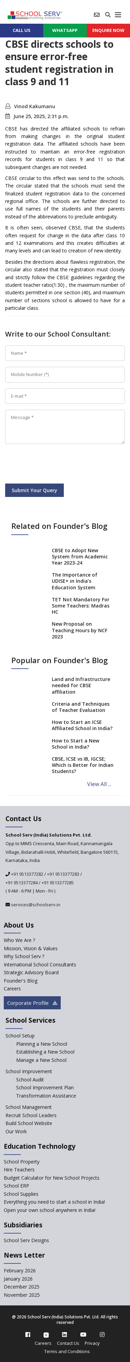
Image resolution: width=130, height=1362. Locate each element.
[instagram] (102, 1334)
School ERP (16, 1185)
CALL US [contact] (22, 30)
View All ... (99, 784)
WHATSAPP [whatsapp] (65, 30)
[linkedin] (64, 1334)
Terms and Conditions (67, 1351)
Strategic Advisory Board (31, 972)
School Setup (20, 1035)
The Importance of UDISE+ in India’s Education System (74, 580)
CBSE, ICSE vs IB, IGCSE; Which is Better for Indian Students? (83, 765)
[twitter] (46, 1334)
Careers (43, 1343)
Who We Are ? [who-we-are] (19, 940)
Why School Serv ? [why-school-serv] (24, 956)
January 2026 (18, 1278)
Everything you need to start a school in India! (54, 1202)
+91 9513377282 (26, 874)
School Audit (30, 1079)
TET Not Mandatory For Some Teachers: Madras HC (80, 605)
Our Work (16, 1131)
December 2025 (21, 1286)
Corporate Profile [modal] (32, 1002)
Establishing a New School (45, 1051)
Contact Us (68, 1343)
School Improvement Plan (45, 1087)
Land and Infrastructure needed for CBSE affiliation (81, 685)
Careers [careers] (12, 988)
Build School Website (28, 1123)
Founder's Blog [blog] (20, 980)
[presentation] (57, 465)
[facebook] (27, 1334)
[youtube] (83, 1334)
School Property (21, 1161)
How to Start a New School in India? (75, 743)
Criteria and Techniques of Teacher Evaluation (80, 707)
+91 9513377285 (58, 882)
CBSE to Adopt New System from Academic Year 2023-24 (80, 556)
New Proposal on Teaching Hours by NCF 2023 (79, 630)
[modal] (114, 1206)
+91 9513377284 (21, 882)
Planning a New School (41, 1044)
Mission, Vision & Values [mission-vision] (31, 948)
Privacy (92, 1343)
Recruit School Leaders (31, 1115)
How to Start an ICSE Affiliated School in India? (82, 725)
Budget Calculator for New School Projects (51, 1177)
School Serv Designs (26, 1240)
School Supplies (21, 1194)
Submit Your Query (34, 490)
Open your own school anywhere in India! (49, 1210)
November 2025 (22, 1295)
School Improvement (28, 1071)
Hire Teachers (19, 1169)
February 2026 (20, 1270)
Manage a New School (41, 1060)
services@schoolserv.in (35, 904)
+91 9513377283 (63, 874)
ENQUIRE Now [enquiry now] (108, 30)
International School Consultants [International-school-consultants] (40, 964)
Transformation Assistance (46, 1095)
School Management (28, 1107)
